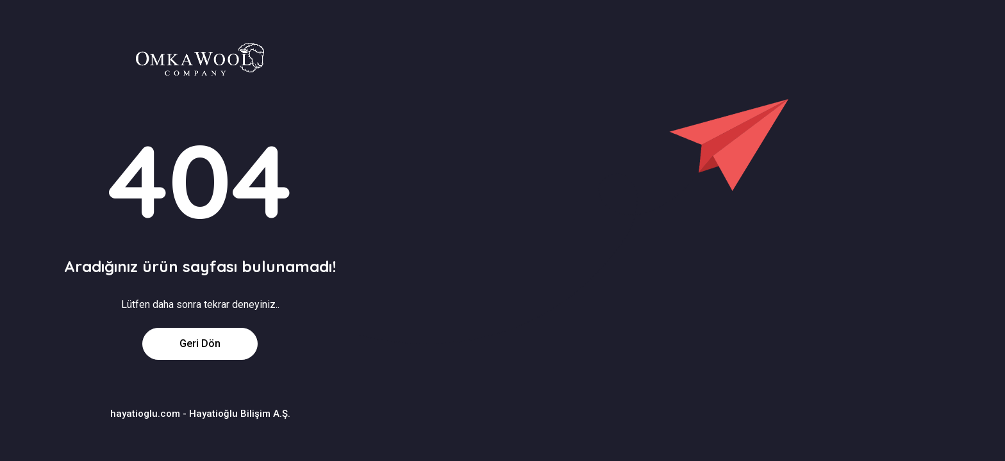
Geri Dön (199, 343)
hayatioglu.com (145, 413)
